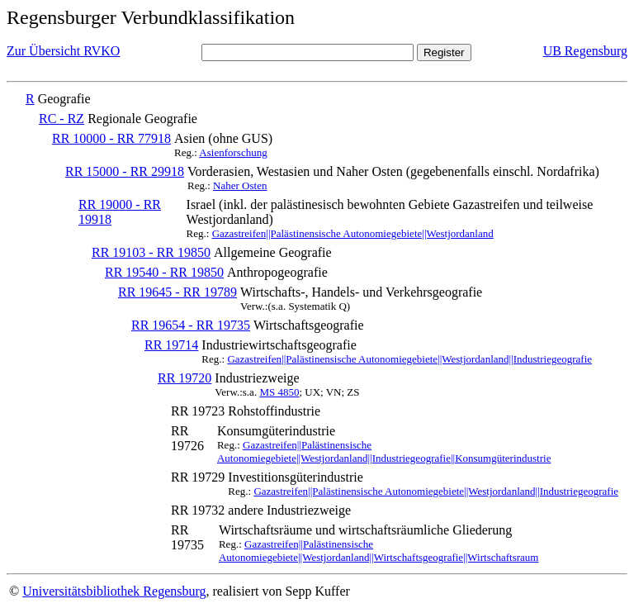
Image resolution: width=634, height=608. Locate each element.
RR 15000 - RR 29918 (124, 171)
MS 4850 (279, 392)
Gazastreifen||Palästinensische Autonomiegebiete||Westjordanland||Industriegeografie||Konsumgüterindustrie (384, 451)
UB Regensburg (585, 51)
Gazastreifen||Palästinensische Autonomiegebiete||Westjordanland (353, 233)
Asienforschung (233, 152)
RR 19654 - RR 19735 (190, 325)
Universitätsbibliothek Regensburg (114, 591)
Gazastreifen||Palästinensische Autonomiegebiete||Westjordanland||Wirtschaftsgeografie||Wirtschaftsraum (379, 550)
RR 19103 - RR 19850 (151, 252)
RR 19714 (171, 345)
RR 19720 (184, 378)
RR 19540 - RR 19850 (164, 272)
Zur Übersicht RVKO (63, 51)
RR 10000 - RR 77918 (111, 138)
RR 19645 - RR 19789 (177, 292)
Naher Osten (240, 185)
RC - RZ (61, 119)
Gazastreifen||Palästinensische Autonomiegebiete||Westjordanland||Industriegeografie (409, 359)
